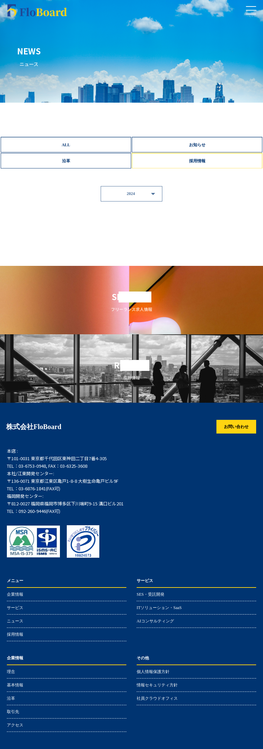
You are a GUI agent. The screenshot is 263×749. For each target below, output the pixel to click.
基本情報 (15, 685)
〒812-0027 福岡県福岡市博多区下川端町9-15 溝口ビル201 (65, 504)
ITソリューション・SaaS (159, 607)
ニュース (15, 621)
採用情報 (15, 634)
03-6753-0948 (32, 466)
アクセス (15, 725)
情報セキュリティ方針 (157, 685)
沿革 (11, 698)
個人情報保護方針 (153, 671)
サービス (15, 607)
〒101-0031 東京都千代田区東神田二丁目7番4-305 (57, 458)
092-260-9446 (32, 511)
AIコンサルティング (155, 621)
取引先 (13, 711)
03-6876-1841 (32, 489)
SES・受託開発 (150, 594)
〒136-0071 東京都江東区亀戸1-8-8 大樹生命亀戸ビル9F (62, 481)
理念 (11, 671)
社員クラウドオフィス (157, 698)
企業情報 (15, 594)
